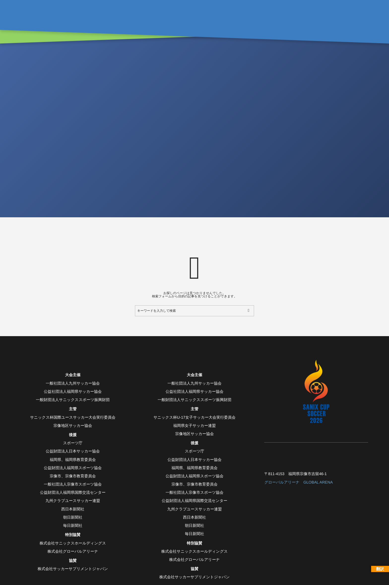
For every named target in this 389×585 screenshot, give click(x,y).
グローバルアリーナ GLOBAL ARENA (298, 482)
